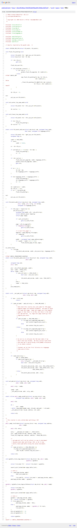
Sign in (73, 2)
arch (52, 8)
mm (62, 8)
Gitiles (9, 525)
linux (13, 8)
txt (70, 525)
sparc (57, 8)
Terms (18, 525)
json (74, 525)
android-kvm (6, 8)
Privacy (14, 525)
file (34, 11)
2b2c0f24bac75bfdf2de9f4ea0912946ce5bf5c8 (32, 8)
